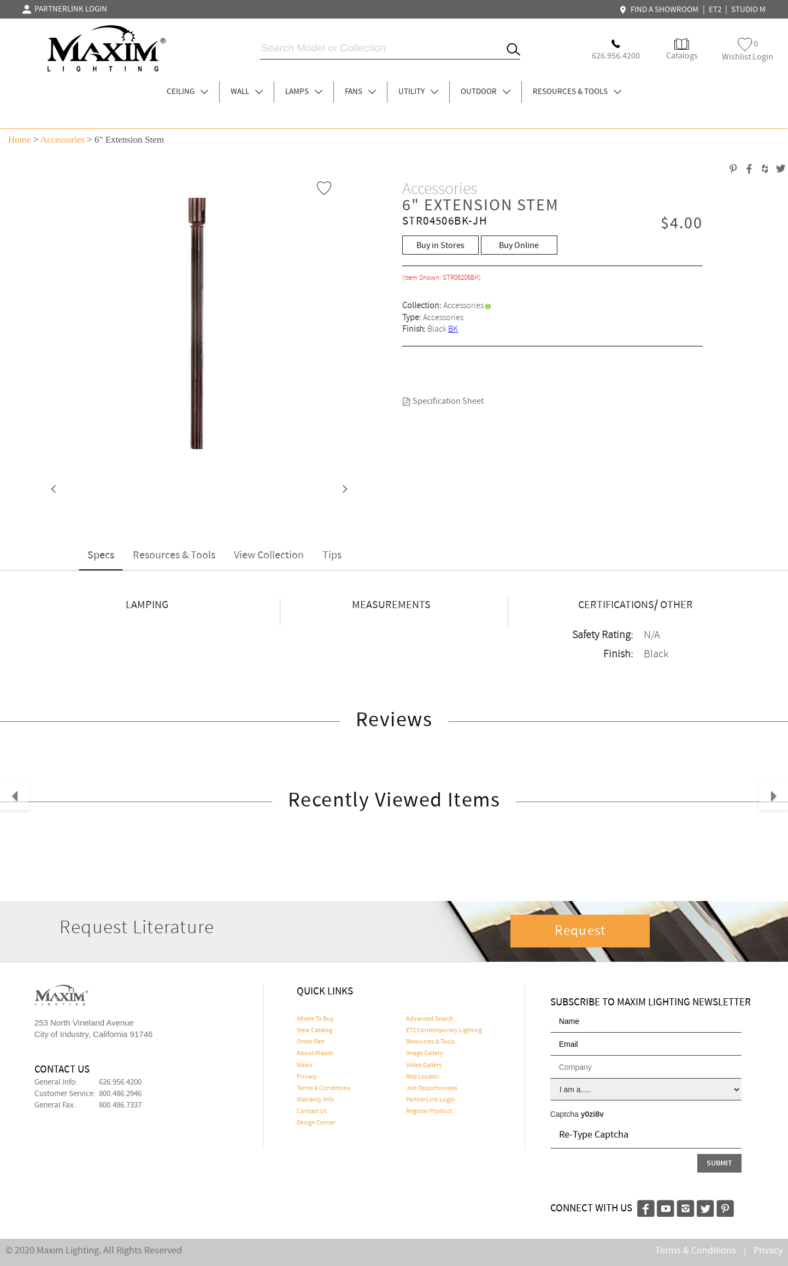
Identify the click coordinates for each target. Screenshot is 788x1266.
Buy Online (519, 245)
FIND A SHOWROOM (660, 9)
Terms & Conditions (323, 1088)
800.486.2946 (120, 1093)
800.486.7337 (120, 1105)
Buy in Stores (440, 245)
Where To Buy (315, 1019)
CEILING (187, 91)
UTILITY (418, 91)
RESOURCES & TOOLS (577, 91)
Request (580, 931)
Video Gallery (424, 1065)
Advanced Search (430, 1019)
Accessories (62, 139)
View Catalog (314, 1030)
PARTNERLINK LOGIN (64, 9)
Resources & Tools (174, 555)
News (304, 1065)
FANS (360, 91)
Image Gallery (424, 1053)
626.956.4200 (120, 1082)
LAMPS (303, 91)
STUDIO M (748, 9)
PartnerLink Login (430, 1100)
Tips (332, 555)
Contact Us (312, 1111)
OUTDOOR (485, 91)
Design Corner (316, 1122)
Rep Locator (422, 1077)
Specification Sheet (443, 401)
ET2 (715, 9)
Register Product (429, 1111)
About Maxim (315, 1053)
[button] (53, 490)
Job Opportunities (431, 1088)
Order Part (311, 1042)
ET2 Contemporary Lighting (444, 1030)
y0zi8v (592, 1114)
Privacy (307, 1077)
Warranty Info (315, 1100)
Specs (100, 555)
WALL (247, 91)
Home (19, 139)
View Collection (269, 555)
